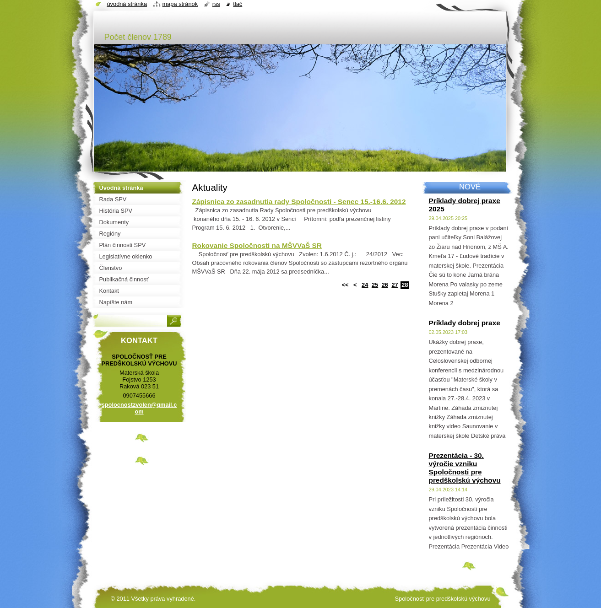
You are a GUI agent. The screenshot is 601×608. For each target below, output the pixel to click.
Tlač (237, 3)
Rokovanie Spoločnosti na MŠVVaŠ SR (257, 245)
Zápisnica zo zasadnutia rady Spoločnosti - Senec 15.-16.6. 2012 (299, 201)
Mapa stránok (180, 3)
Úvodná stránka (127, 3)
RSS (216, 3)
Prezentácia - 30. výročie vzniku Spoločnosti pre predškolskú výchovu (465, 468)
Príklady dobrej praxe (464, 323)
